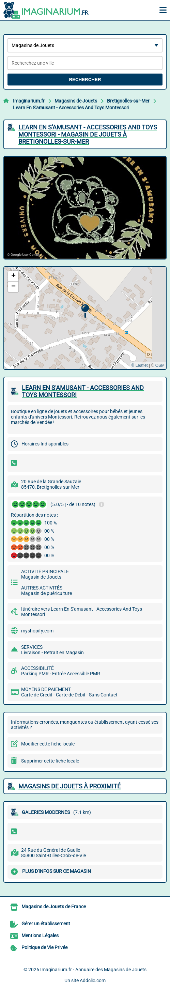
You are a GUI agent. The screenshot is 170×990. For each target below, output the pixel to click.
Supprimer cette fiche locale (50, 761)
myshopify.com (37, 630)
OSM (160, 365)
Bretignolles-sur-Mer (128, 101)
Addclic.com (93, 980)
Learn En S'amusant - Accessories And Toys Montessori (71, 107)
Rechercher (85, 79)
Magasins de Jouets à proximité (69, 786)
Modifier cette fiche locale (48, 744)
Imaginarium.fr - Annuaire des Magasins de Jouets (93, 969)
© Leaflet (139, 365)
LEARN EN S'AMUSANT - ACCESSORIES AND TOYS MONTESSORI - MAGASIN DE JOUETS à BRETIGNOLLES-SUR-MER (87, 134)
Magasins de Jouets (76, 101)
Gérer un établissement (45, 923)
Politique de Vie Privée (44, 947)
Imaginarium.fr (29, 101)
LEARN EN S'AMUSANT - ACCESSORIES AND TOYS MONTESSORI (83, 391)
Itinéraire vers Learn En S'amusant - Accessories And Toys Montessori (81, 611)
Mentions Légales (40, 935)
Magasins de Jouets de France (53, 906)
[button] (85, 311)
